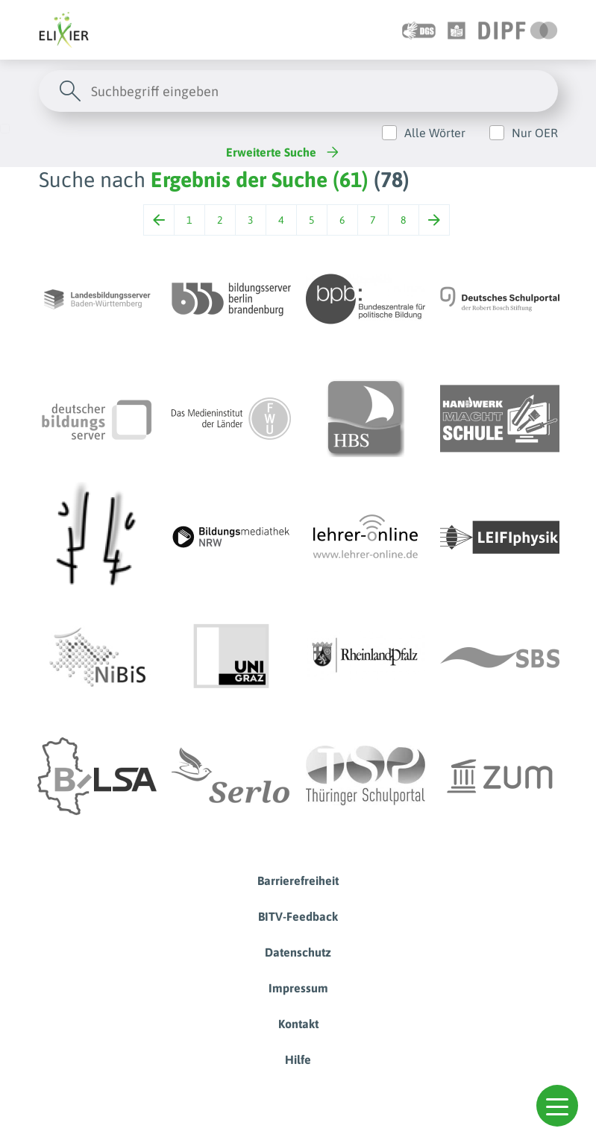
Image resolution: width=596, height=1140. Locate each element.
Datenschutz (298, 952)
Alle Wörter (434, 132)
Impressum (298, 988)
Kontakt (298, 1023)
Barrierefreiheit (298, 880)
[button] (557, 1106)
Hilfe (298, 1059)
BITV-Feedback (298, 916)
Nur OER (535, 132)
